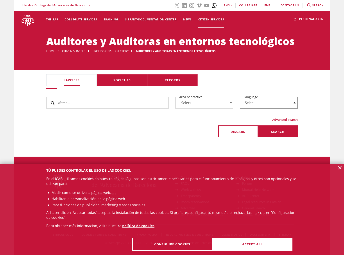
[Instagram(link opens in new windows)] (191, 5)
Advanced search (285, 120)
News (187, 19)
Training (111, 19)
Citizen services (211, 19)
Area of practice (190, 97)
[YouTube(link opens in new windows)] (206, 5)
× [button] (340, 168)
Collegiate (248, 5)
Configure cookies (172, 244)
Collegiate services (81, 19)
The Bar (52, 19)
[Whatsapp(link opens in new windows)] (214, 5)
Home (50, 51)
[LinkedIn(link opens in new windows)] (184, 5)
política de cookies (138, 225)
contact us (290, 5)
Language (251, 97)
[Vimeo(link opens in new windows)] (199, 5)
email (268, 5)
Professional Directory (111, 51)
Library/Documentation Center (151, 19)
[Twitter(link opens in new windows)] (176, 5)
